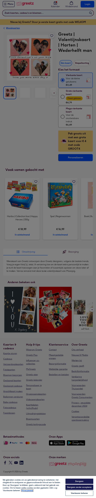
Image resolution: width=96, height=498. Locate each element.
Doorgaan (79, 481)
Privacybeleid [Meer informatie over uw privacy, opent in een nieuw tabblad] (27, 490)
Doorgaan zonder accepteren (79, 487)
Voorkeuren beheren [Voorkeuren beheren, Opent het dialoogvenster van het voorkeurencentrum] (79, 493)
